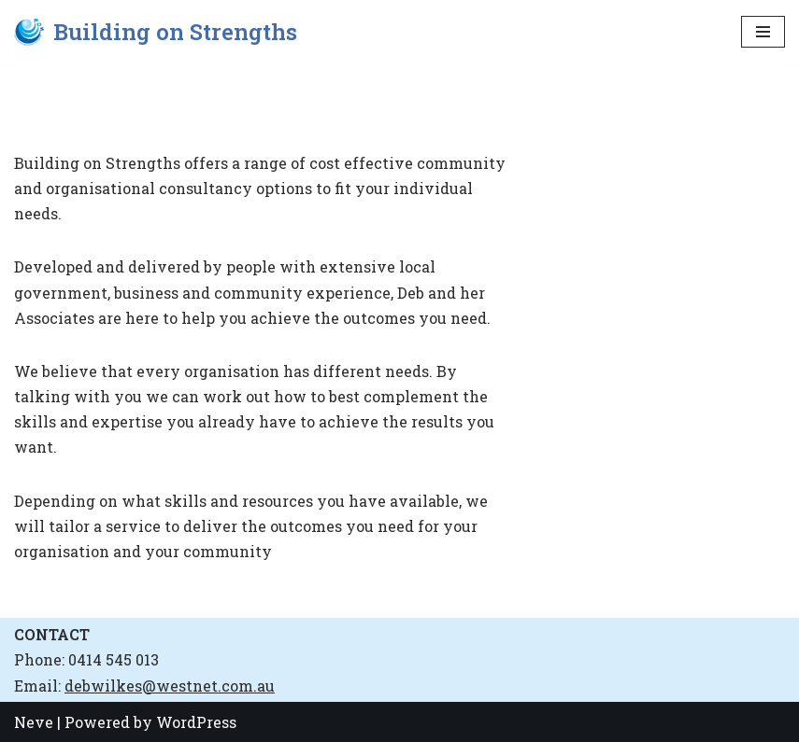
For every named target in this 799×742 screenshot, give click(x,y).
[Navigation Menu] (763, 32)
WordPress (196, 722)
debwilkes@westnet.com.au (169, 685)
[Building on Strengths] (155, 32)
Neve (33, 722)
